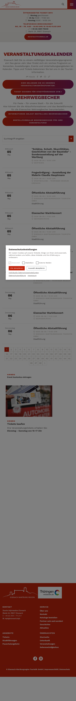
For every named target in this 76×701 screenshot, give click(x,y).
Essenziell (16, 263)
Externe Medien (45, 263)
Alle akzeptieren (16, 268)
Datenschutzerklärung (17, 275)
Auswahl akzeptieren (36, 268)
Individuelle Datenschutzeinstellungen (24, 273)
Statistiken (29, 263)
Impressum (32, 275)
